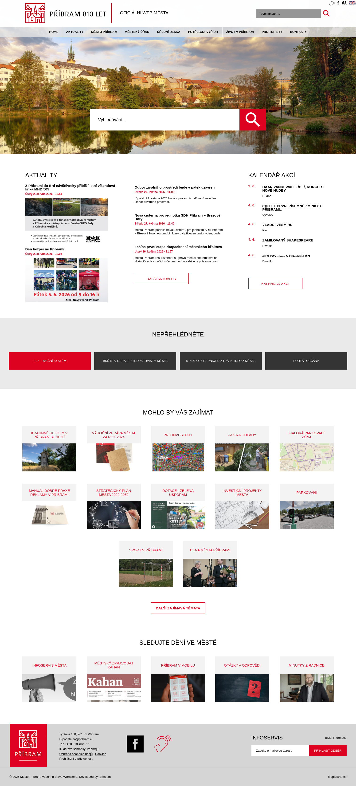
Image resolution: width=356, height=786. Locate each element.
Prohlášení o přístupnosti (76, 758)
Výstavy (267, 215)
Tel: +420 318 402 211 (74, 744)
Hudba (266, 196)
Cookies (100, 754)
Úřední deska (168, 32)
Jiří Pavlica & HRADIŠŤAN (286, 256)
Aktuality (74, 32)
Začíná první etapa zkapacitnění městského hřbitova (178, 247)
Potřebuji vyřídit (203, 32)
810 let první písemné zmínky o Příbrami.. (292, 207)
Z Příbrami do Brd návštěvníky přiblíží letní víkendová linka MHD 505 (70, 187)
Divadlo (267, 246)
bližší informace (335, 737)
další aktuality (161, 279)
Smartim (105, 776)
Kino (265, 230)
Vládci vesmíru (277, 225)
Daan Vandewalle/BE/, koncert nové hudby (293, 188)
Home (53, 32)
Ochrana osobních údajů (76, 754)
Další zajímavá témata (178, 608)
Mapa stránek (337, 776)
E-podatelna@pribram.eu (76, 739)
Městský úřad (137, 32)
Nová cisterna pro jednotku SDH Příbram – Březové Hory (177, 217)
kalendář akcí (275, 284)
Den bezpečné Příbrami (44, 249)
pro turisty (272, 32)
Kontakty (298, 32)
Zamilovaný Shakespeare (287, 240)
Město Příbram (104, 32)
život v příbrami (240, 32)
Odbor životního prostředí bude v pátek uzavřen (175, 187)
